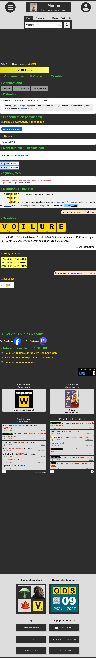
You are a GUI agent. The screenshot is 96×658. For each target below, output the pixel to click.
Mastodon (71, 640)
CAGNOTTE (7, 428)
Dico (8, 64)
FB (64, 640)
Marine (23, 64)
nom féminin (22, 156)
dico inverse (89, 212)
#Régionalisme (18, 426)
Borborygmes (73, 432)
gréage (11, 183)
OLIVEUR (7, 262)
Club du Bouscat (57, 449)
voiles (36, 101)
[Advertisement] (48, 44)
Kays (61, 444)
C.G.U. (31, 640)
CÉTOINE (11, 460)
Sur (10, 342)
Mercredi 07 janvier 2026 (78, 438)
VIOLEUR (7, 266)
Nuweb (71, 651)
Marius (22, 466)
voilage (27, 183)
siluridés (7, 205)
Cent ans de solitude (25, 108)
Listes (14, 64)
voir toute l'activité (40, 473)
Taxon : (70, 205)
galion (29, 106)
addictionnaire (8, 434)
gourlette (54, 438)
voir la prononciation (12, 129)
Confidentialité (31, 651)
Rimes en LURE (8, 142)
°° (15, 449)
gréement (19, 183)
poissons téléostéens (66, 202)
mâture (13, 106)
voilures (14, 167)
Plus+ (43, 431)
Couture (28, 195)
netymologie (55, 458)
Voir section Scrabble (47, 76)
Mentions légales (31, 628)
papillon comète (86, 458)
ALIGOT (20, 455)
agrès (4, 183)
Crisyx (53, 432)
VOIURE (7, 286)
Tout (39, 451)
